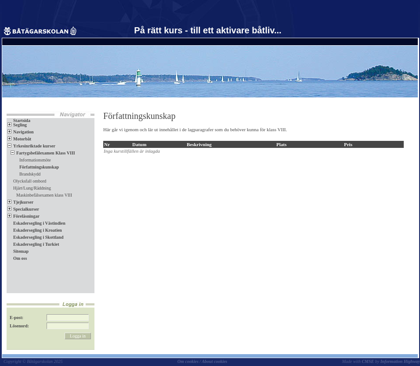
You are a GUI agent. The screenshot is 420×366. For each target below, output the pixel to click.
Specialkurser (23, 209)
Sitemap (18, 251)
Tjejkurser (20, 202)
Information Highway (400, 361)
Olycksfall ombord (29, 181)
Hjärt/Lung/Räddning (32, 188)
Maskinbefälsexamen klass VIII (41, 195)
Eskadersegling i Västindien (36, 223)
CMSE (368, 361)
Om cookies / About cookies (202, 361)
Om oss (17, 258)
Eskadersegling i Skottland (35, 237)
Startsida (18, 120)
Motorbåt (19, 138)
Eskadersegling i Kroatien (34, 230)
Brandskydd (27, 174)
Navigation (20, 131)
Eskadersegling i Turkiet (33, 244)
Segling (17, 124)
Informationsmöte (32, 160)
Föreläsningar (23, 216)
